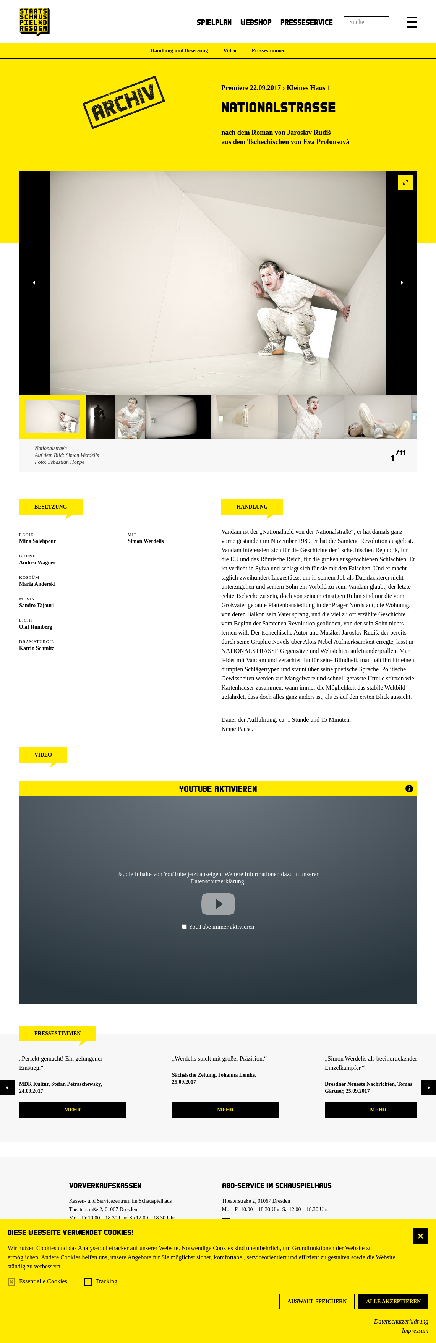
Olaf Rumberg (35, 627)
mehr (72, 1110)
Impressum (415, 1330)
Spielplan (214, 22)
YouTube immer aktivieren (218, 926)
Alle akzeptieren (393, 1301)
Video (229, 50)
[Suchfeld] (366, 22)
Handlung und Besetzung (179, 50)
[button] (412, 22)
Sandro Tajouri (36, 605)
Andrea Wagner (37, 562)
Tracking (106, 1281)
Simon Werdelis (146, 541)
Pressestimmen (269, 50)
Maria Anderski (37, 584)
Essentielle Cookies (43, 1281)
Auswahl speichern (317, 1301)
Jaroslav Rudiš (309, 132)
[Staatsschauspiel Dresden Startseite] (34, 22)
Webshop (256, 22)
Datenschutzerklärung (401, 1321)
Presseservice (306, 22)
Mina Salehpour (37, 541)
